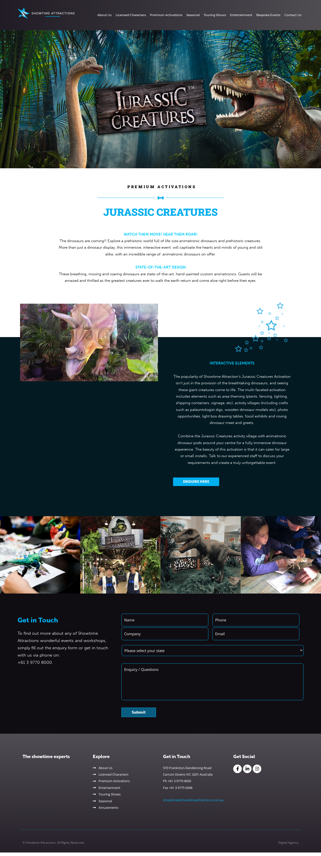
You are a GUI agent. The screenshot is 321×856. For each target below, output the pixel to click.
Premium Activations (166, 15)
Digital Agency (288, 846)
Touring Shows (215, 15)
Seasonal (193, 15)
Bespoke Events (268, 15)
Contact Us (292, 15)
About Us (104, 15)
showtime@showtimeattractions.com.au (193, 803)
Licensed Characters (131, 15)
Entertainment (241, 15)
